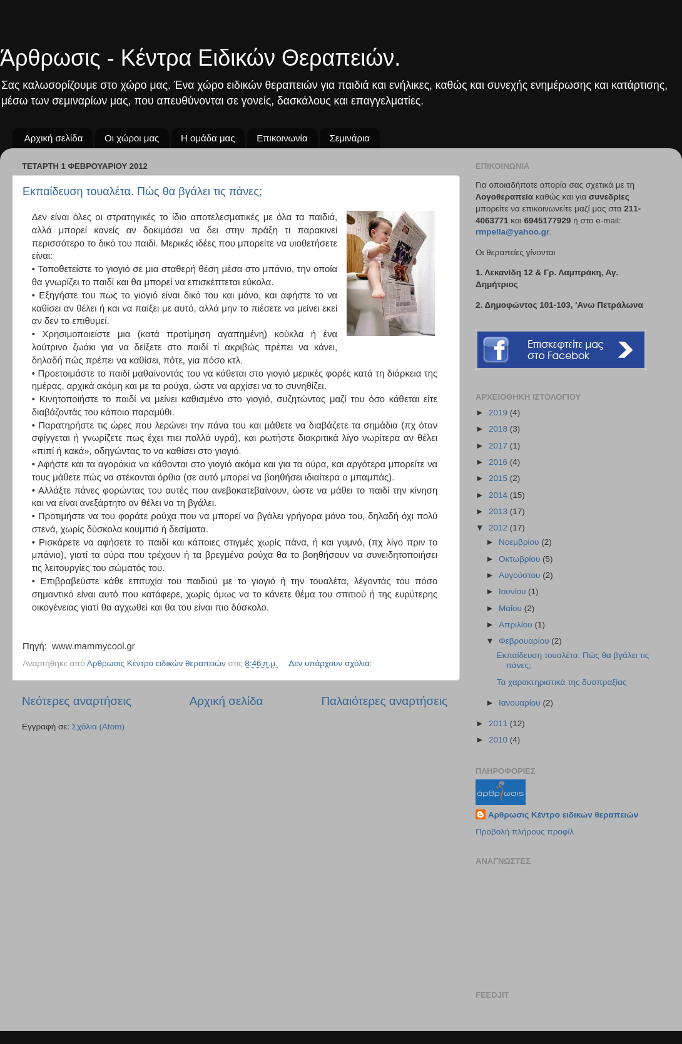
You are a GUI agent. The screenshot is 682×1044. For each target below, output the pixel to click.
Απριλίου (516, 624)
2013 (499, 511)
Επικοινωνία (282, 138)
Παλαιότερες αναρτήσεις (384, 700)
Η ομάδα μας (208, 138)
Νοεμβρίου (520, 542)
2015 (499, 478)
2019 (499, 412)
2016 (499, 462)
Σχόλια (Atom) (98, 726)
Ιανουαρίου (520, 702)
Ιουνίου (513, 591)
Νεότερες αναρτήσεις (76, 700)
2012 (499, 527)
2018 (499, 428)
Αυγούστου (520, 575)
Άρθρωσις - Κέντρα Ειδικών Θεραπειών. (200, 58)
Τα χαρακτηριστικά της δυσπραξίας (562, 682)
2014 (499, 495)
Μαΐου (511, 608)
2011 (499, 723)
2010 (499, 739)
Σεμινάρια (349, 138)
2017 (499, 445)
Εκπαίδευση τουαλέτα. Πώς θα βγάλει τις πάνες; (142, 191)
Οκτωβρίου (520, 559)
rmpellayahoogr (512, 231)
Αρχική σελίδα (53, 138)
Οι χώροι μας (131, 138)
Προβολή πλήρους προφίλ (525, 831)
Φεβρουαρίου (525, 641)
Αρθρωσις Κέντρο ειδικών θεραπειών (563, 814)
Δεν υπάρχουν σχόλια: (331, 663)
